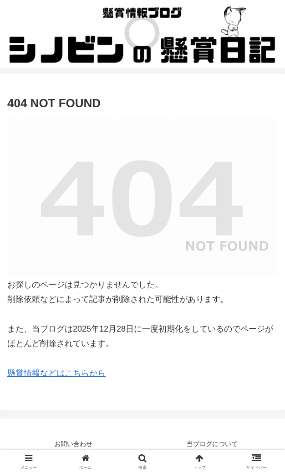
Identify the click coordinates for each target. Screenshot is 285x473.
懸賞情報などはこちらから (56, 373)
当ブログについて (212, 443)
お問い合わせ (73, 443)
